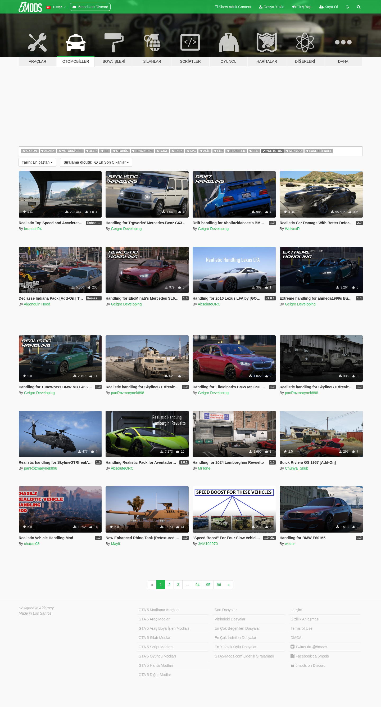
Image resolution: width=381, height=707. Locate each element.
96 (219, 585)
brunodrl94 (33, 229)
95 (208, 585)
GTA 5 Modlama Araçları (159, 610)
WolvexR (292, 229)
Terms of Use (301, 628)
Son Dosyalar (226, 610)
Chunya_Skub (296, 468)
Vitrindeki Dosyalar (230, 619)
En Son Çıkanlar (96, 162)
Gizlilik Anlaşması (305, 619)
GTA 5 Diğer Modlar (155, 675)
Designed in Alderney (36, 608)
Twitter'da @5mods (309, 647)
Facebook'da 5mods (310, 656)
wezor (290, 544)
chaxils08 (31, 544)
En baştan (37, 162)
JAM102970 (208, 544)
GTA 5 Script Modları (156, 647)
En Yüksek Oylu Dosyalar (235, 647)
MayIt (115, 544)
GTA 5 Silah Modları (155, 638)
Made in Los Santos (35, 613)
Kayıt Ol (328, 7)
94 (198, 585)
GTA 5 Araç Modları (155, 619)
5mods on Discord (308, 665)
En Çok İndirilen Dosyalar (235, 638)
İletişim (296, 610)
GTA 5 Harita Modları (156, 665)
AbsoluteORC (209, 304)
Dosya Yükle (271, 7)
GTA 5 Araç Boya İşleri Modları (164, 628)
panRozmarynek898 (127, 393)
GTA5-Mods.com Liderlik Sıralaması (244, 656)
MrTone (204, 468)
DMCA (296, 638)
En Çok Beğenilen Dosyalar (237, 628)
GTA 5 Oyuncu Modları (157, 656)
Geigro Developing (126, 229)
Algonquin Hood (37, 304)
